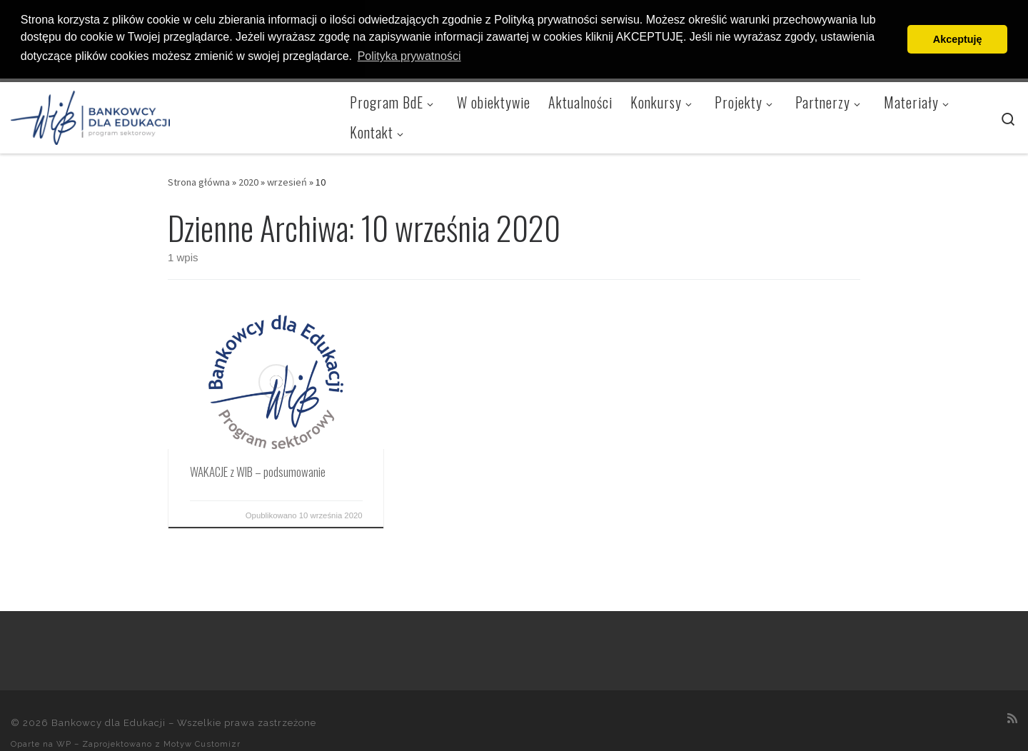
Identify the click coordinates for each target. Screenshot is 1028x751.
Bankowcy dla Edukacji (108, 722)
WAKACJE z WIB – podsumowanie (258, 471)
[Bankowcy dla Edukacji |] (90, 113)
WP (63, 743)
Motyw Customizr (202, 743)
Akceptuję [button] (957, 39)
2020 (248, 181)
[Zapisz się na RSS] (1012, 716)
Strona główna (199, 181)
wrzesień (287, 181)
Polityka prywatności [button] (409, 56)
